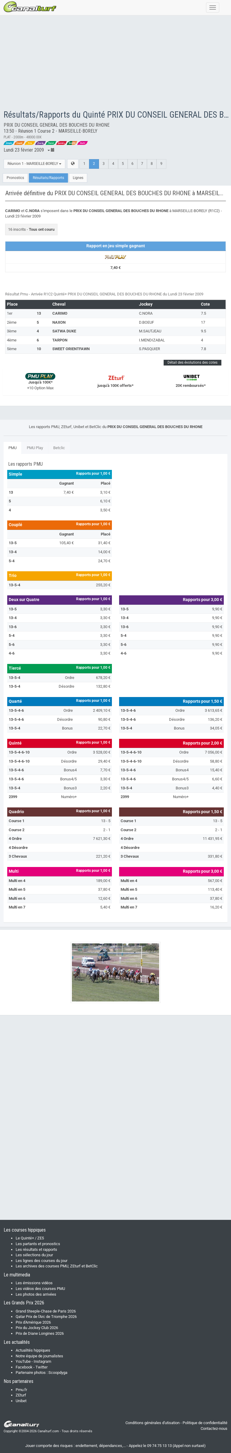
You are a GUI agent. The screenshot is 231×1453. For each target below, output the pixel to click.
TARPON (59, 340)
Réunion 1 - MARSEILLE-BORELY (34, 164)
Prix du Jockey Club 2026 (37, 1327)
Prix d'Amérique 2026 (33, 1322)
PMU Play (35, 448)
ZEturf (21, 1395)
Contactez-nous (214, 1428)
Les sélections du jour (34, 1255)
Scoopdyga (57, 1372)
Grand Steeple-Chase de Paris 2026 (46, 1311)
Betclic (59, 448)
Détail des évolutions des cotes (192, 362)
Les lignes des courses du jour (41, 1260)
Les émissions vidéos (34, 1283)
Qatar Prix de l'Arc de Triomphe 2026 (46, 1316)
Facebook (24, 1367)
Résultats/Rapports (48, 178)
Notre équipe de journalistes (39, 1356)
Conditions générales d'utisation (152, 1423)
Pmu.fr (21, 1389)
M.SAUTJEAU (150, 331)
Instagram (42, 1361)
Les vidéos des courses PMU (40, 1288)
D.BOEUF (146, 322)
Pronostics (15, 178)
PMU (12, 448)
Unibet (21, 1401)
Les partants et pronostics (38, 1244)
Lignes (78, 178)
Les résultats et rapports (36, 1249)
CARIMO (59, 313)
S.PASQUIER (149, 349)
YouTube (23, 1361)
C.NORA (145, 313)
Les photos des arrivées (36, 1294)
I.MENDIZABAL (152, 340)
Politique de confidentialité (205, 1423)
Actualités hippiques (33, 1350)
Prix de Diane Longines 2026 (40, 1333)
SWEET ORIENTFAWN (71, 349)
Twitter (41, 1367)
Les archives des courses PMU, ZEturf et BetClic (57, 1266)
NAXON (59, 322)
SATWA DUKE (64, 331)
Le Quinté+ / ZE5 (30, 1238)
